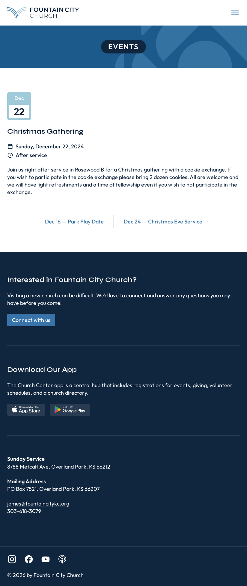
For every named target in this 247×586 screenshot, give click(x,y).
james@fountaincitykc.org (38, 503)
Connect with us (31, 320)
